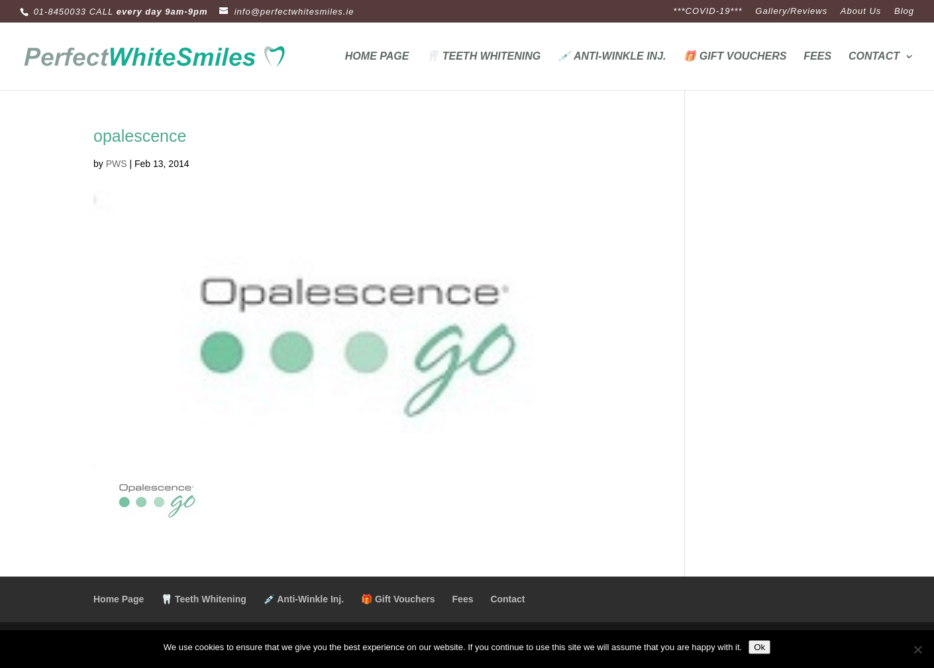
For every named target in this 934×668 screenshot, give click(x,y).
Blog (904, 11)
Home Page (377, 57)
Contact (874, 57)
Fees (817, 57)
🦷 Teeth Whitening (483, 57)
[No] (917, 649)
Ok (759, 647)
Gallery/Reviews (791, 11)
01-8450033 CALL (74, 12)
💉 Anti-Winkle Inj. (612, 57)
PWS (116, 163)
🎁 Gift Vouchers (734, 57)
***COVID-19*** (707, 11)
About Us (861, 11)
